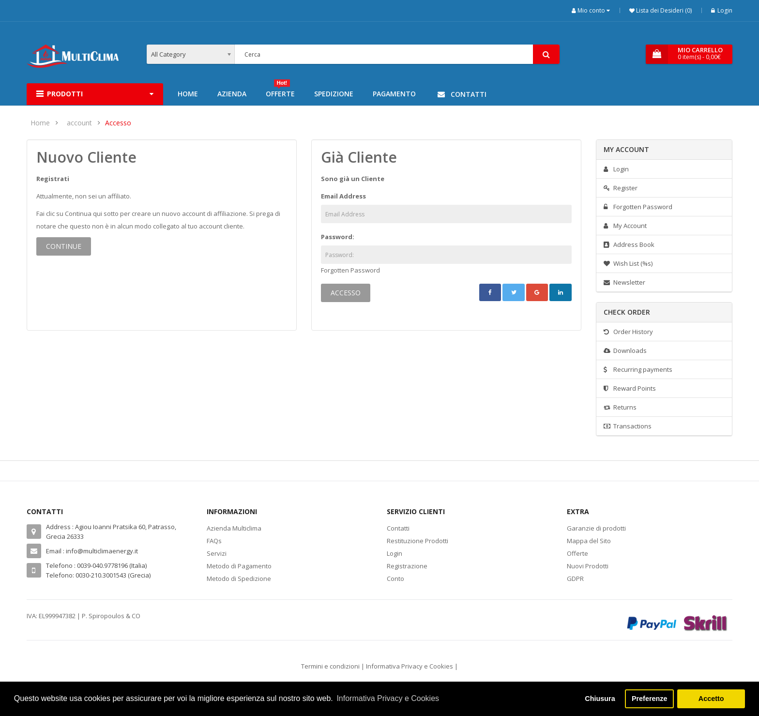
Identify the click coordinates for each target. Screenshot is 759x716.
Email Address (343, 196)
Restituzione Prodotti (417, 540)
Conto (395, 578)
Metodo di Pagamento (239, 566)
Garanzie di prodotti (596, 528)
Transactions (628, 426)
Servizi (217, 553)
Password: (337, 236)
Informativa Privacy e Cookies (409, 666)
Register (621, 187)
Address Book (629, 244)
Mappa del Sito (589, 540)
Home (40, 123)
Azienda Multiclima (234, 528)
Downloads (625, 350)
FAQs (214, 540)
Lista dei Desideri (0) (663, 10)
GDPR (575, 578)
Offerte (577, 553)
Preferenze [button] (650, 698)
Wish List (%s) (628, 263)
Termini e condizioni (330, 666)
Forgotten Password (350, 270)
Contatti (398, 528)
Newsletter (624, 282)
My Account (625, 225)
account (79, 123)
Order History (628, 331)
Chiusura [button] (600, 698)
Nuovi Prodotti (587, 566)
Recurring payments (638, 369)
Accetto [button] (711, 698)
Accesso (118, 123)
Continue (63, 246)
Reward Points (630, 388)
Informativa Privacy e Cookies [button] (387, 698)
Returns (620, 407)
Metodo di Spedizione (239, 578)
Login (721, 10)
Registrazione (407, 566)
